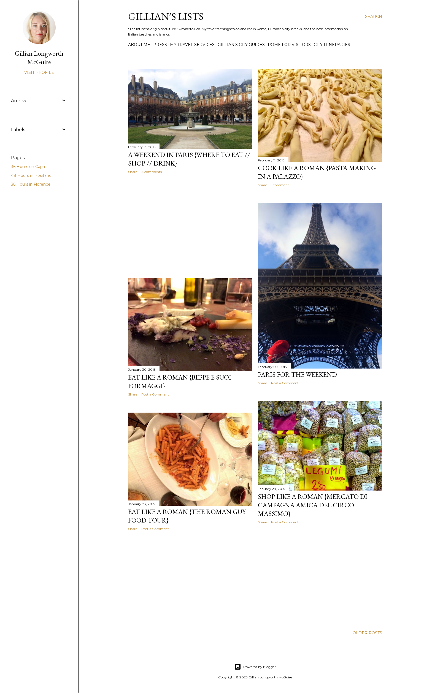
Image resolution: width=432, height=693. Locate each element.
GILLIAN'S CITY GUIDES (241, 44)
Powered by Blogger (255, 667)
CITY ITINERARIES (332, 44)
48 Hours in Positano (31, 175)
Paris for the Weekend (297, 374)
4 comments (151, 172)
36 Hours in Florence (30, 184)
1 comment (280, 185)
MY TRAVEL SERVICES (192, 44)
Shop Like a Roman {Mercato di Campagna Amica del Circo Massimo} (312, 505)
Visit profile (39, 72)
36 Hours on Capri (28, 166)
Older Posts (367, 632)
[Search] (373, 16)
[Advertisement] (190, 226)
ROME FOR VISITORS (289, 44)
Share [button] (132, 172)
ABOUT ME (139, 44)
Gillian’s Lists (166, 16)
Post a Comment (285, 383)
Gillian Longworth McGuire (39, 57)
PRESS (160, 44)
